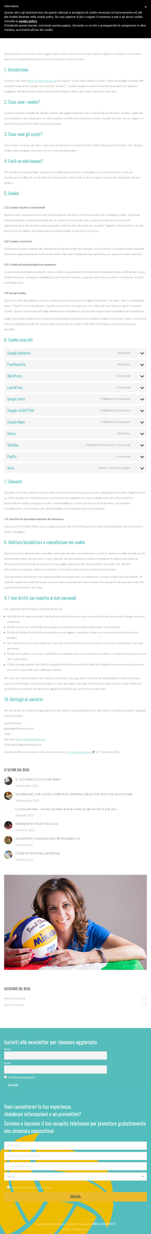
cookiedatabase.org (80, 752)
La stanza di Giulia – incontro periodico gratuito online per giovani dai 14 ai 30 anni (65, 809)
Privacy (47, 1187)
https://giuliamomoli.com (42, 80)
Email (7, 1063)
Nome (7, 1049)
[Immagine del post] (8, 781)
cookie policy (28, 21)
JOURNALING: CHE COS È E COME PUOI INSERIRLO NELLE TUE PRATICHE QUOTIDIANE (74, 794)
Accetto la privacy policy (21, 1077)
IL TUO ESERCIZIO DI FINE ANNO (37, 779)
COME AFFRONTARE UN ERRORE (37, 853)
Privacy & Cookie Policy (76, 1229)
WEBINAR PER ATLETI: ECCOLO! (37, 823)
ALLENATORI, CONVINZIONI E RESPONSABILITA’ (47, 838)
